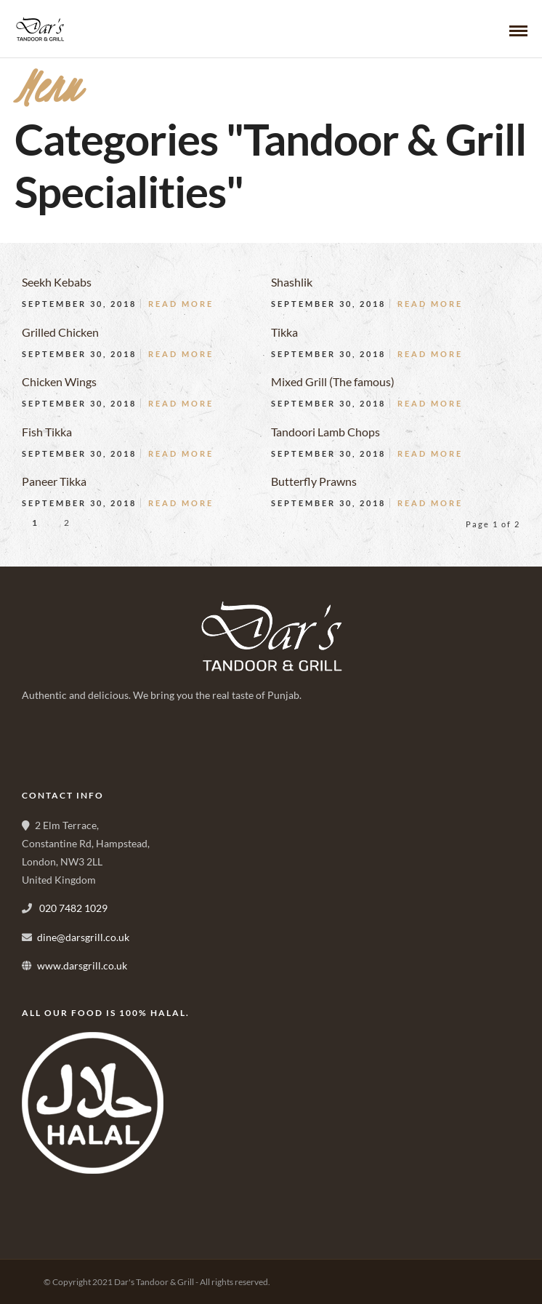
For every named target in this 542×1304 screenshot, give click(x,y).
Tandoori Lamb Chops (325, 432)
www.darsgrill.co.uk (82, 965)
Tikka (284, 332)
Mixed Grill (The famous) (333, 381)
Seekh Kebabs (57, 282)
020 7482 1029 (72, 908)
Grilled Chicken (60, 332)
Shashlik (291, 282)
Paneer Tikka (54, 481)
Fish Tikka (47, 432)
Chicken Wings (59, 381)
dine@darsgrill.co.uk (83, 937)
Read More (181, 303)
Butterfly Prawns (314, 481)
